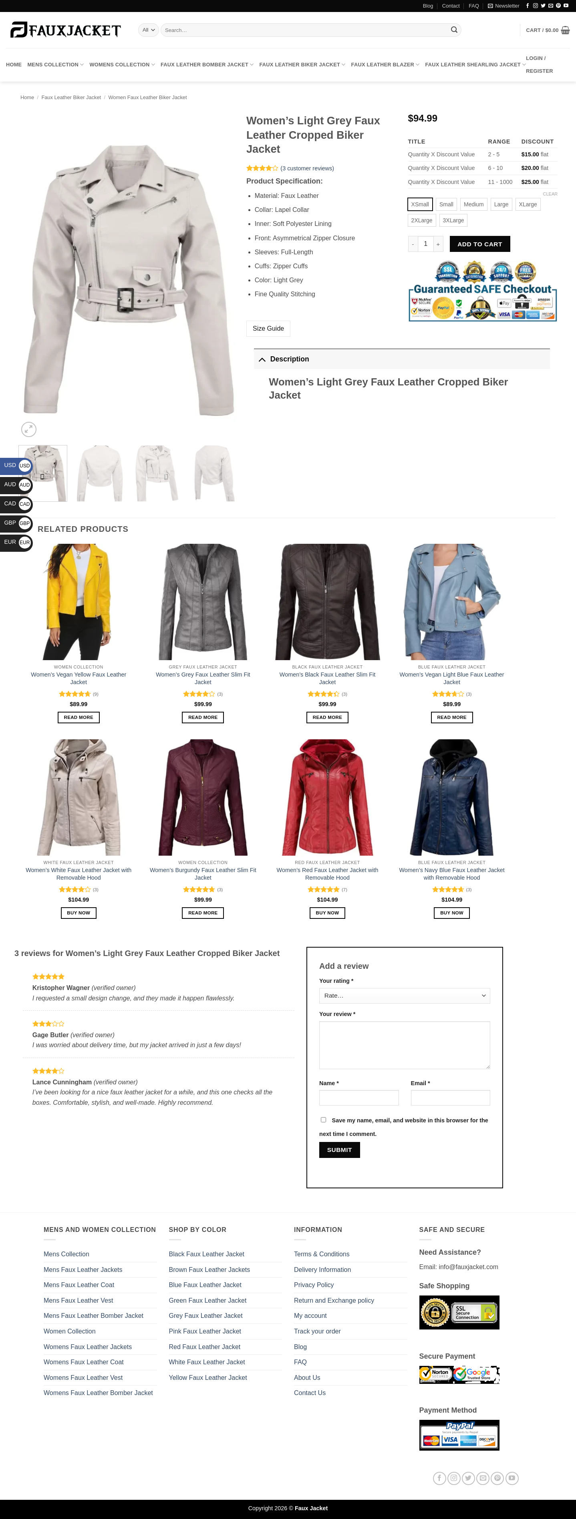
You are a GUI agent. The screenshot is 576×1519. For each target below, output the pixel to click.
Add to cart (479, 244)
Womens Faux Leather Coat (84, 1362)
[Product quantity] (426, 244)
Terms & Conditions (322, 1254)
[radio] (420, 204)
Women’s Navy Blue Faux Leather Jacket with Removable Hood (451, 874)
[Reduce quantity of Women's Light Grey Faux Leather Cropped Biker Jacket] (413, 244)
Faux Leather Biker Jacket (302, 64)
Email (420, 1083)
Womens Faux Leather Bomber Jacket (98, 1392)
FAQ (474, 6)
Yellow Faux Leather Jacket (208, 1377)
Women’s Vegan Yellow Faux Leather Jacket (78, 678)
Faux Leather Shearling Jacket (475, 64)
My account (310, 1315)
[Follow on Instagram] (535, 6)
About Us (307, 1377)
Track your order (317, 1331)
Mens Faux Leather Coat (79, 1284)
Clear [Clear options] (550, 194)
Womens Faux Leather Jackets (88, 1346)
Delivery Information (322, 1269)
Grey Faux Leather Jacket (206, 1315)
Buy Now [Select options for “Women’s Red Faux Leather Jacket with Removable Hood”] (327, 912)
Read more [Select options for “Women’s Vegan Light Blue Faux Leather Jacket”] (452, 717)
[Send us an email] (550, 6)
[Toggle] (262, 358)
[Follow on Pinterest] (558, 6)
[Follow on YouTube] (566, 6)
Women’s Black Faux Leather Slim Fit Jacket (327, 678)
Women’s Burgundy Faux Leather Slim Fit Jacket (203, 874)
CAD (17, 503)
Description (281, 358)
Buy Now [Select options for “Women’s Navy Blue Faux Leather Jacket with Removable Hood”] (451, 912)
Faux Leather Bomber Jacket (207, 64)
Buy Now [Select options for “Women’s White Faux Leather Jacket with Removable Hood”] (78, 912)
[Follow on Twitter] (543, 6)
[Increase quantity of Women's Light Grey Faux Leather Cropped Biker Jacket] (438, 244)
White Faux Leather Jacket (207, 1362)
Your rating (336, 981)
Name (329, 1083)
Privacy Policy (314, 1284)
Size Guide (268, 328)
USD (17, 465)
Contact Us (310, 1392)
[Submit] (454, 30)
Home (14, 65)
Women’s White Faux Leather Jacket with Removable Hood (78, 874)
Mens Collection (55, 64)
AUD (17, 484)
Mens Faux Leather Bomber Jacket (93, 1315)
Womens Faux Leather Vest (83, 1377)
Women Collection (70, 1331)
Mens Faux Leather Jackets (83, 1269)
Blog (428, 6)
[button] (503, 6)
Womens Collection (122, 64)
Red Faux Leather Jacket (205, 1346)
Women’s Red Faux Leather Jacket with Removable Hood (328, 874)
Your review (337, 1014)
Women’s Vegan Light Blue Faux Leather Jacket (452, 678)
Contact (451, 6)
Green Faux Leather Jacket (208, 1300)
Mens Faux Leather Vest (78, 1300)
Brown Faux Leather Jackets (209, 1269)
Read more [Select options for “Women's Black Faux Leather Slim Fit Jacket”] (327, 717)
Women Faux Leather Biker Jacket (147, 97)
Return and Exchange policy (334, 1300)
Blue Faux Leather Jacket (205, 1284)
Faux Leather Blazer (385, 64)
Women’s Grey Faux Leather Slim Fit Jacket (203, 678)
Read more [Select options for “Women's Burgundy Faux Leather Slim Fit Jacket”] (203, 912)
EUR (17, 542)
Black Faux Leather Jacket (207, 1254)
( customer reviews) (307, 168)
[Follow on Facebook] (527, 6)
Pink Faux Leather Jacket (205, 1331)
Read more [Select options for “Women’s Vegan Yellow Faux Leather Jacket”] (79, 717)
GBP (17, 522)
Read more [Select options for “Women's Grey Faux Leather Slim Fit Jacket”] (203, 717)
